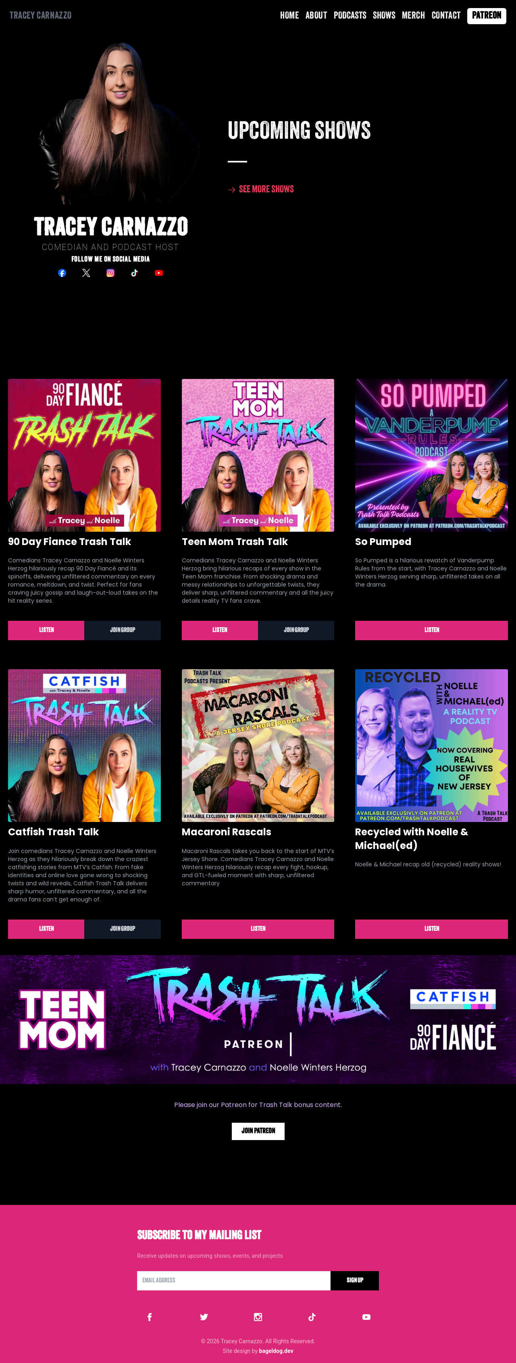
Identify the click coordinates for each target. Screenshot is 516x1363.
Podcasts (350, 16)
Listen (46, 630)
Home (289, 16)
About (316, 16)
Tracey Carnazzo (41, 16)
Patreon (486, 16)
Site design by (258, 1351)
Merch (413, 16)
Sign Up (355, 1281)
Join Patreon (258, 1131)
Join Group (122, 630)
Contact (446, 16)
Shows (384, 16)
